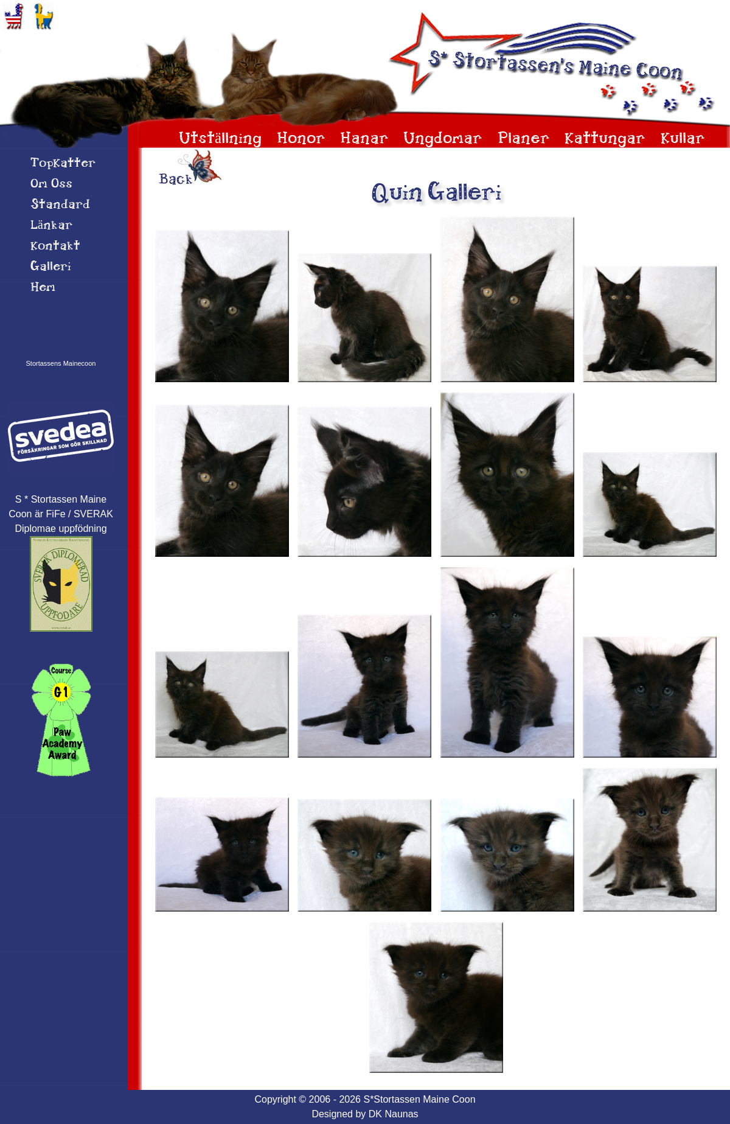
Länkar (51, 226)
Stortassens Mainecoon (61, 363)
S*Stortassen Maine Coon (419, 1099)
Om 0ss (51, 184)
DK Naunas (394, 1114)
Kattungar (605, 139)
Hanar (364, 139)
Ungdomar (442, 139)
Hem (42, 288)
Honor (301, 139)
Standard (60, 205)
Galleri (50, 267)
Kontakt (55, 246)
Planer (524, 139)
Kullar (683, 139)
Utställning (220, 139)
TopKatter (63, 164)
